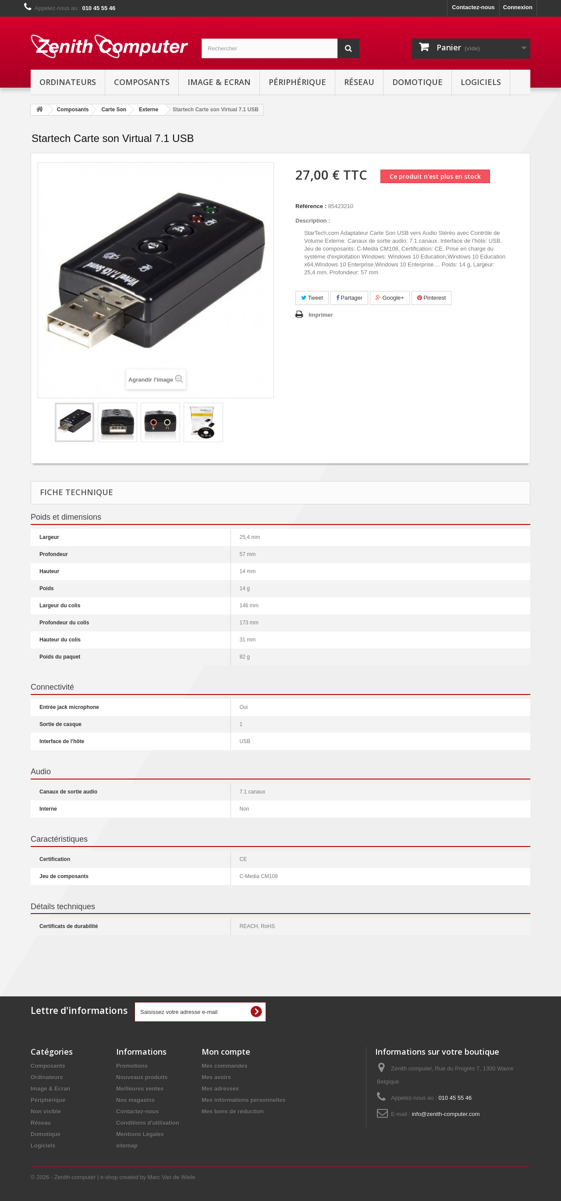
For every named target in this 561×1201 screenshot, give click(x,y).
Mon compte (226, 1051)
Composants (142, 82)
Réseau (359, 82)
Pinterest (431, 297)
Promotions (132, 1066)
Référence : (311, 206)
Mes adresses (220, 1088)
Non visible (46, 1111)
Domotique (417, 82)
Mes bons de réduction (233, 1111)
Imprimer (321, 315)
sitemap (127, 1145)
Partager (349, 297)
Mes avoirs (216, 1077)
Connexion (518, 7)
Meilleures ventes (139, 1088)
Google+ (390, 297)
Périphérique (297, 82)
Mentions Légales (140, 1134)
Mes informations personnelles (243, 1100)
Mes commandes (225, 1066)
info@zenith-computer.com (446, 1114)
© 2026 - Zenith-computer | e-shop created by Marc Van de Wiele (113, 1177)
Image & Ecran (219, 82)
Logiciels (481, 82)
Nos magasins (135, 1100)
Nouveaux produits (142, 1077)
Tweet (312, 297)
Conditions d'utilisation (147, 1123)
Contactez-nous (473, 7)
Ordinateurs (67, 82)
